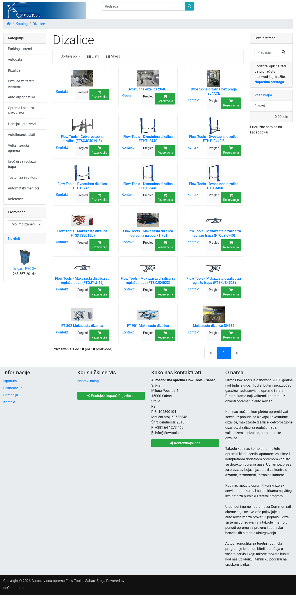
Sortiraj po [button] (69, 56)
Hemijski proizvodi (22, 124)
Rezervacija (99, 95)
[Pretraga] (143, 6)
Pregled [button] (82, 92)
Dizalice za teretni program (22, 83)
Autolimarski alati (21, 135)
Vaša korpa (263, 95)
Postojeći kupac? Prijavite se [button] (111, 396)
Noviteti (14, 238)
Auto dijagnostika (21, 97)
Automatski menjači (23, 188)
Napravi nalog (88, 381)
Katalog (22, 24)
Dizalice (39, 24)
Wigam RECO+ (24, 269)
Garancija (10, 395)
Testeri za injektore (22, 177)
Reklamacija (12, 388)
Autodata (15, 60)
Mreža (113, 56)
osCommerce (13, 588)
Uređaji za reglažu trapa (22, 164)
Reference (16, 199)
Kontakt (62, 92)
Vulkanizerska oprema (19, 148)
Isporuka (10, 381)
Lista (93, 56)
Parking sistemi (20, 49)
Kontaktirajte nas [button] (185, 443)
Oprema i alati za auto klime (21, 110)
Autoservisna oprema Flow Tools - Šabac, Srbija (68, 581)
